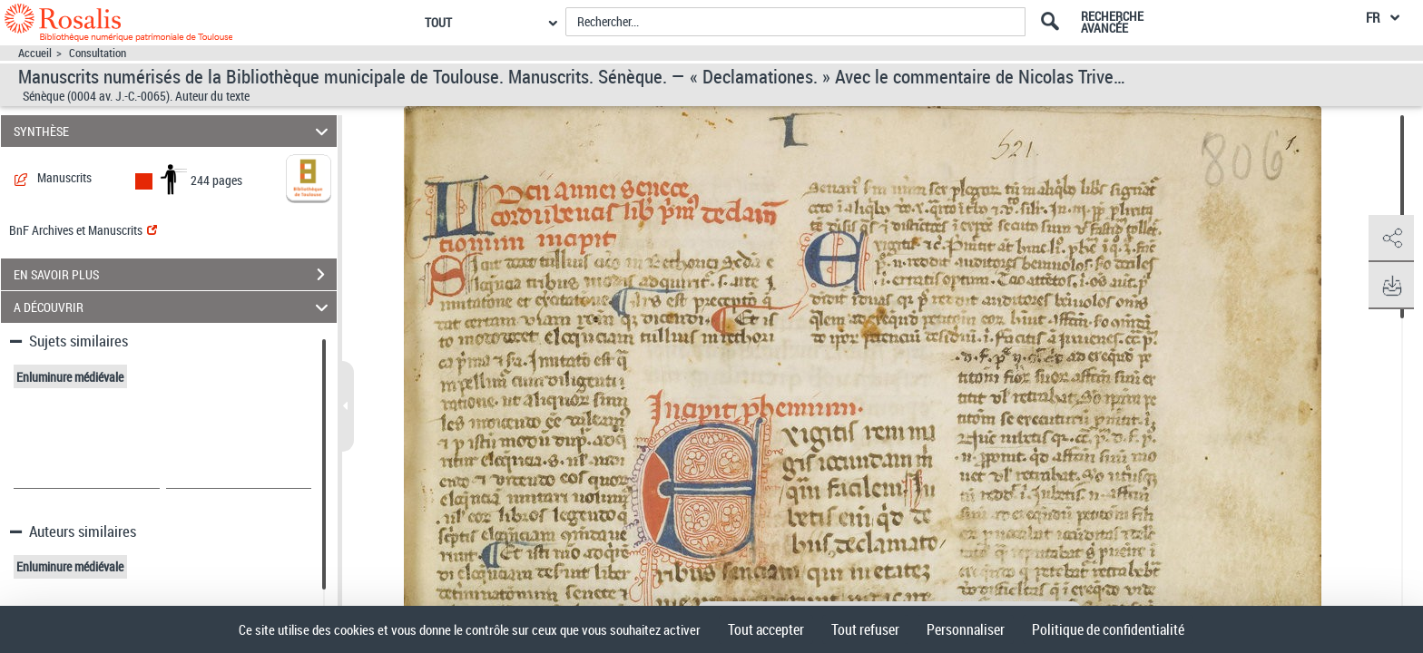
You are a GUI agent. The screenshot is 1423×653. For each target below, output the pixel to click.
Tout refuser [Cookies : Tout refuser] (865, 629)
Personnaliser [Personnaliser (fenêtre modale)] (966, 629)
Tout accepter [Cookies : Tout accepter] (766, 629)
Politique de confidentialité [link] (1108, 629)
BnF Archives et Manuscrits (83, 230)
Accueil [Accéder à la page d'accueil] (35, 53)
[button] (1391, 238)
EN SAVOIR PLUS (175, 275)
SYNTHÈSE (174, 131)
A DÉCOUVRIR (174, 307)
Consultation (97, 53)
